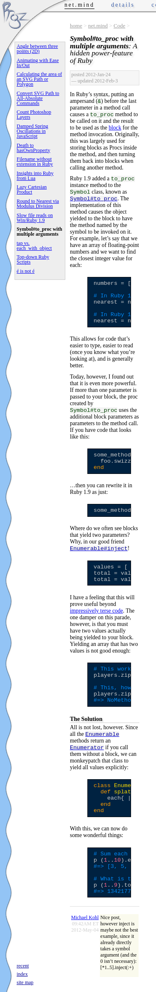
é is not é (26, 271)
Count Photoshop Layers (34, 114)
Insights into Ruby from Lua (35, 175)
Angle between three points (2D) (37, 48)
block (115, 128)
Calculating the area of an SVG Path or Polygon (39, 79)
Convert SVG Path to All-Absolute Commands (38, 98)
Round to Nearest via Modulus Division (38, 203)
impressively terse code (96, 611)
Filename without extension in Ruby (35, 161)
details (123, 5)
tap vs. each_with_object (34, 245)
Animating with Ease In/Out (38, 62)
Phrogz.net (15, 15)
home (76, 25)
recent (23, 966)
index (22, 974)
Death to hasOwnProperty (33, 147)
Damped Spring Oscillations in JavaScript (32, 131)
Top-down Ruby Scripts (33, 259)
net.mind (98, 25)
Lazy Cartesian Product (32, 189)
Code (119, 25)
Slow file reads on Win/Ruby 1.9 (35, 217)
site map (25, 982)
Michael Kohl (85, 917)
